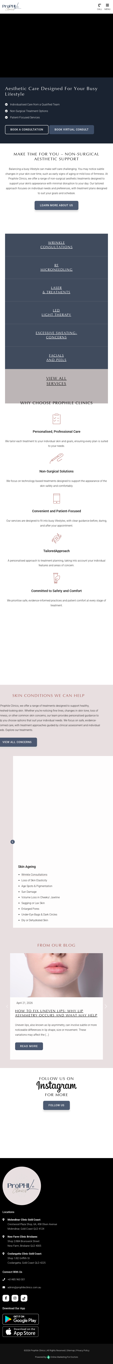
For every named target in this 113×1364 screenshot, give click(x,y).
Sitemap (71, 1350)
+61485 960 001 (16, 1279)
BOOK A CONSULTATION (26, 129)
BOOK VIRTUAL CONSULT (72, 129)
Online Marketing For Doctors (62, 1357)
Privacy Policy (82, 1350)
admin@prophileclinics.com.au (24, 1287)
